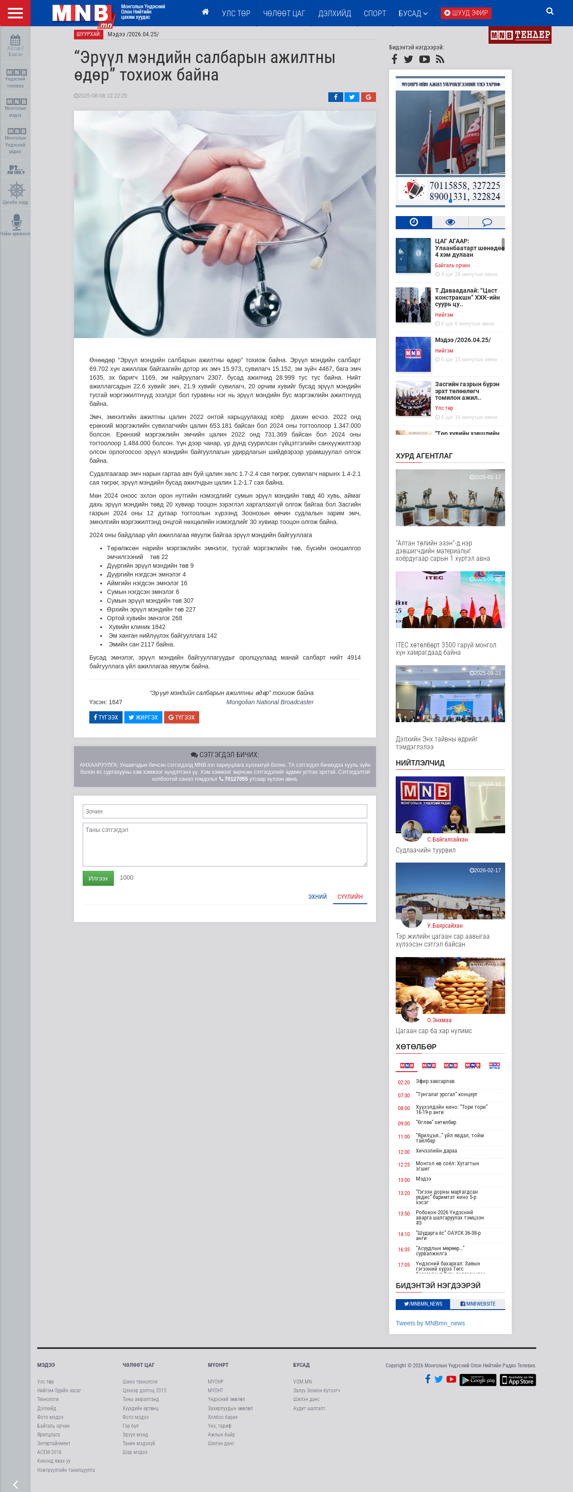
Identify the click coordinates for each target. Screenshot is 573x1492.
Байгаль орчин (461, 270)
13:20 (413, 1198)
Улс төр (236, 13)
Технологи (48, 1404)
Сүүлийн (359, 901)
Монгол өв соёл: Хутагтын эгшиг (456, 1171)
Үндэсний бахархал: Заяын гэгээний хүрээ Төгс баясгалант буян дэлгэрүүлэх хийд (459, 1276)
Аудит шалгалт (309, 1413)
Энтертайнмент (53, 1449)
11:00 (413, 1141)
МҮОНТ (215, 1396)
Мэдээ (432, 1184)
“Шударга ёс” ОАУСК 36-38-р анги (457, 1241)
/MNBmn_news (432, 1309)
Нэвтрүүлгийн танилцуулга (66, 1475)
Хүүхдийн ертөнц (140, 1413)
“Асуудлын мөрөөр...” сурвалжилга (449, 1256)
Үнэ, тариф (220, 1431)
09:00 (413, 1128)
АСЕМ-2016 (49, 1457)
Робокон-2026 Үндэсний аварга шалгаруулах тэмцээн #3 (459, 1222)
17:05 (413, 1270)
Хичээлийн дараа (445, 1155)
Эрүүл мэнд (135, 1440)
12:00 (413, 1156)
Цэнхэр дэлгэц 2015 (144, 1396)
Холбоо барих (223, 1422)
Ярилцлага (48, 1440)
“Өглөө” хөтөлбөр (445, 1127)
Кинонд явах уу (53, 1466)
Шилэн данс (221, 1449)
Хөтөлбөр (425, 1052)
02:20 (413, 1087)
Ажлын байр (221, 1440)
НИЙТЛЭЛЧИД (429, 768)
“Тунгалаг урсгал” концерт (455, 1099)
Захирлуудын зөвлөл (230, 1413)
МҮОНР (215, 1387)
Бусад (413, 13)
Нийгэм (453, 319)
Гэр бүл (131, 1431)
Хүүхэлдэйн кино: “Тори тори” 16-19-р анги (460, 1115)
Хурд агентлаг (433, 461)
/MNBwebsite (486, 1309)
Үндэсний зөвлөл (226, 1404)
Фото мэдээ (50, 1422)
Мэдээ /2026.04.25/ (142, 39)
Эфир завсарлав (444, 1086)
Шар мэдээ (135, 1457)
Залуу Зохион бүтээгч (316, 1396)
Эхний (326, 901)
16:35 (413, 1254)
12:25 (413, 1170)
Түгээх (115, 722)
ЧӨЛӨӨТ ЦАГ (284, 13)
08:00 (413, 1113)
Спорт (375, 13)
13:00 (413, 1185)
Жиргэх (152, 722)
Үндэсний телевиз (16, 79)
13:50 (413, 1219)
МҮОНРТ (218, 1369)
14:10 (413, 1239)
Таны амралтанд (141, 1404)
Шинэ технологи (140, 1387)
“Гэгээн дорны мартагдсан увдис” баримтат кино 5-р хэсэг (456, 1202)
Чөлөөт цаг (139, 1369)
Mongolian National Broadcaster (278, 707)
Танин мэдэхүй (139, 1449)
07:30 (413, 1100)
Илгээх (107, 883)
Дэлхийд (334, 13)
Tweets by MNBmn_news (439, 1327)
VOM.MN (302, 1387)
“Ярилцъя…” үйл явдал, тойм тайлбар (458, 1143)
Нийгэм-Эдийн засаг (59, 1396)
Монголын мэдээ (16, 108)
